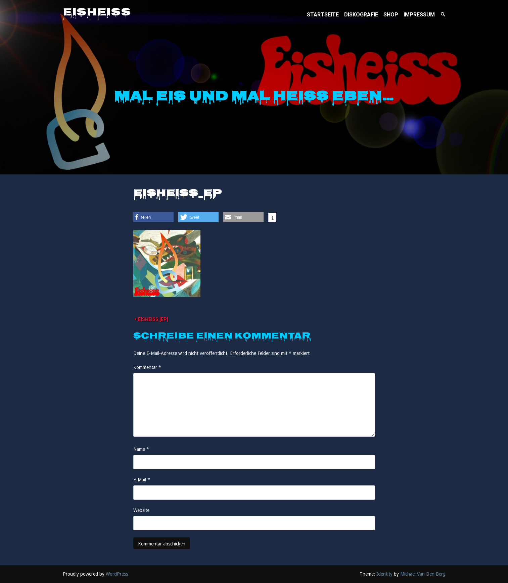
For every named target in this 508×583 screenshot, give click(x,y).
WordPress (117, 574)
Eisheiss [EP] (153, 319)
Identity (384, 574)
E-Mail (141, 479)
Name (141, 449)
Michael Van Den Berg (423, 574)
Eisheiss (97, 13)
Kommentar (147, 367)
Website (141, 510)
